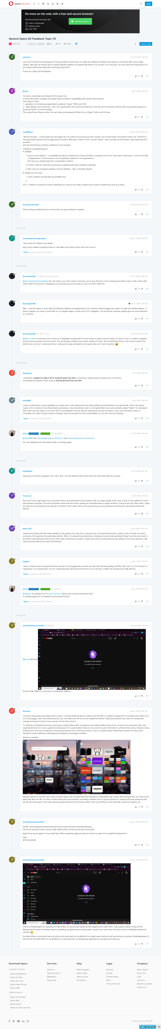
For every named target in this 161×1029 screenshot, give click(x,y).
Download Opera (82, 21)
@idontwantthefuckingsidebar (48, 276)
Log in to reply (146, 44)
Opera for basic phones (20, 1008)
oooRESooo (28, 132)
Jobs (139, 977)
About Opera (142, 970)
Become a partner (144, 984)
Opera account (53, 973)
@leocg (49, 625)
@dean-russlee (43, 333)
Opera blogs (82, 973)
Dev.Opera (81, 980)
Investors (141, 980)
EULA (108, 980)
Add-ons (50, 970)
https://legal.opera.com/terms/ (50, 438)
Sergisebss (27, 373)
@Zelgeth (57, 589)
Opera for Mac (16, 977)
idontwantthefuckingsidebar (34, 238)
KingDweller (28, 471)
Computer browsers (17, 969)
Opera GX (16, 44)
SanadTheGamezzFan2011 (33, 626)
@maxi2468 (57, 433)
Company (142, 963)
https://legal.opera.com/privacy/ (81, 438)
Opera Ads (51, 980)
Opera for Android (18, 997)
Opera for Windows (18, 974)
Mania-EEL (27, 529)
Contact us (141, 987)
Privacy (109, 973)
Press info (141, 973)
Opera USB (15, 988)
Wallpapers (51, 977)
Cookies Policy (112, 977)
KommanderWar (29, 276)
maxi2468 (27, 400)
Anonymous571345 (31, 205)
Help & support (83, 970)
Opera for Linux (16, 981)
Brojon (25, 91)
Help (79, 963)
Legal (109, 963)
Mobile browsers (15, 992)
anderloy (26, 57)
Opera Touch (15, 1004)
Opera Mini (14, 1000)
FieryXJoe (27, 496)
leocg (25, 433)
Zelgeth (26, 561)
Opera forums (82, 977)
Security (109, 970)
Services (52, 963)
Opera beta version (18, 984)
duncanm (26, 711)
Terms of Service (54, 594)
